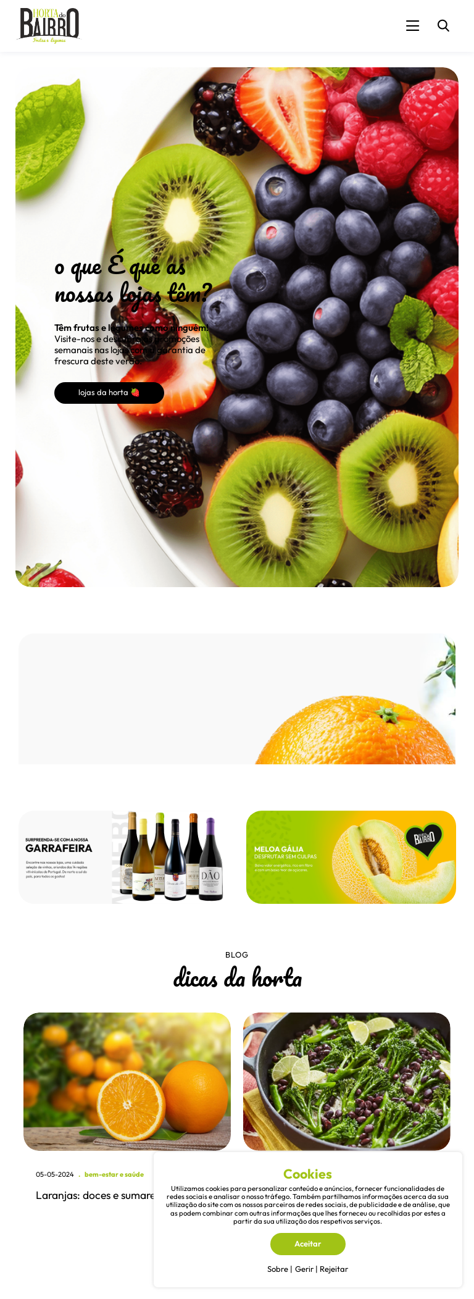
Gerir (304, 1269)
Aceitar (308, 1243)
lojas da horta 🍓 (109, 392)
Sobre (277, 1269)
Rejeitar (334, 1269)
